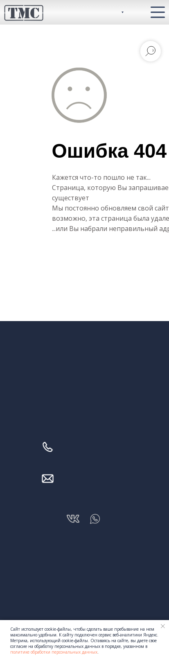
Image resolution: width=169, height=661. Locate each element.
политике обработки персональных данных (53, 652)
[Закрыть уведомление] (163, 626)
